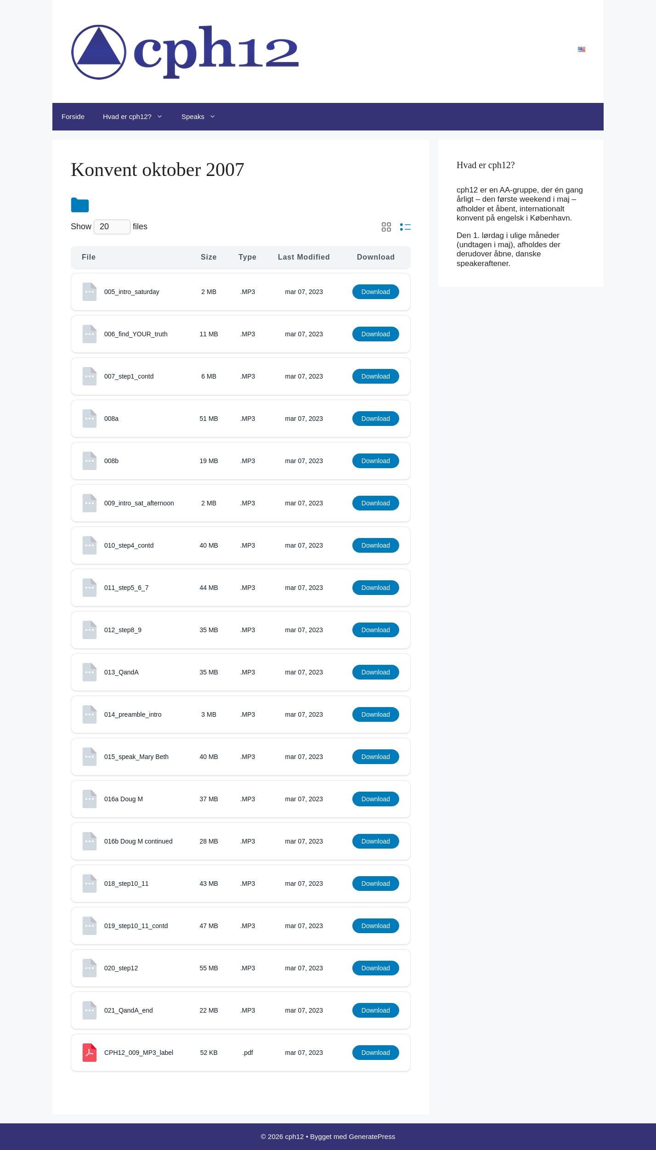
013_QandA (121, 672)
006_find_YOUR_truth (136, 334)
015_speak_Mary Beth (136, 756)
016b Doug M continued (138, 841)
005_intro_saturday (131, 291)
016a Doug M (123, 799)
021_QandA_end (128, 1010)
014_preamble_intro (133, 714)
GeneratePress (372, 1136)
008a (111, 418)
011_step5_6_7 (126, 587)
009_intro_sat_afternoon (139, 503)
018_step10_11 (126, 883)
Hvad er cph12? (137, 116)
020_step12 (121, 968)
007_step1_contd (128, 376)
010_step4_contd (128, 545)
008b (111, 461)
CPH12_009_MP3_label (138, 1052)
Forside (73, 116)
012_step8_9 (122, 630)
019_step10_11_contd (136, 925)
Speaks (203, 116)
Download (376, 291)
